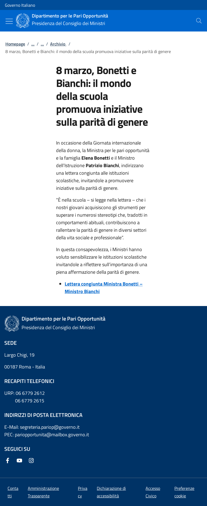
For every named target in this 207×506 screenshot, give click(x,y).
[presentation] (199, 20)
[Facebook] (8, 461)
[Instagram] (32, 461)
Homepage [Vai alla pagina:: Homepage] (15, 44)
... (32, 44)
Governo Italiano (20, 5)
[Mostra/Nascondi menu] (9, 21)
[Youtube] (20, 461)
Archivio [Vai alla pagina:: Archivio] (58, 44)
